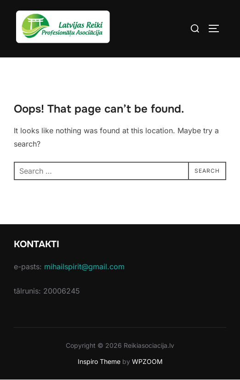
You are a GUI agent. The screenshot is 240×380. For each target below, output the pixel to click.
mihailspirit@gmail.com (84, 266)
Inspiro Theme (99, 361)
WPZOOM (147, 361)
